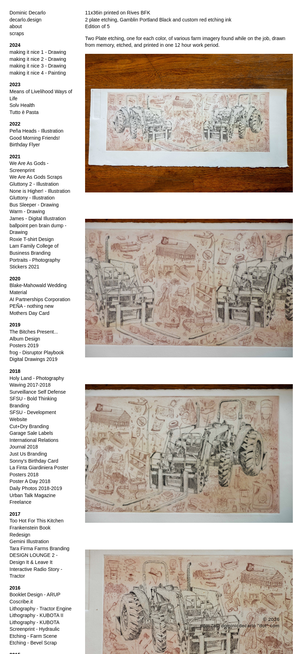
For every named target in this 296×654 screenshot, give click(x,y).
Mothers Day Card (29, 313)
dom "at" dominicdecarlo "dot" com (239, 625)
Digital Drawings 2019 (33, 359)
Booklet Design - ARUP (34, 594)
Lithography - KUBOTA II (36, 615)
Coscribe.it (21, 601)
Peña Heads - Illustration (36, 131)
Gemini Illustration (29, 541)
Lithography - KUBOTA (34, 622)
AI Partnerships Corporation (39, 299)
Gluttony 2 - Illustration (34, 184)
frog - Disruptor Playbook (36, 352)
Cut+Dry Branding (29, 426)
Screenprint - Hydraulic (34, 629)
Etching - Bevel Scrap (33, 643)
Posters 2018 (24, 474)
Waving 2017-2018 (30, 385)
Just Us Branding (28, 454)
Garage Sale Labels (31, 433)
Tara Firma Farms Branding (39, 548)
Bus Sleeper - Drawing (34, 205)
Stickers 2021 (24, 266)
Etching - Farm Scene (33, 636)
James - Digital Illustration (37, 218)
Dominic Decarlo (27, 12)
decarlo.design (25, 20)
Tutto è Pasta (24, 112)
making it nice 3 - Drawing (37, 66)
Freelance (20, 502)
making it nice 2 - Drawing (37, 59)
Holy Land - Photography (36, 378)
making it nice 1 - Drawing (37, 52)
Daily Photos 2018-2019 (35, 488)
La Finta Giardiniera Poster (38, 467)
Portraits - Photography (34, 260)
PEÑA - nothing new (31, 306)
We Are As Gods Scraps (35, 177)
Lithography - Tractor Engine (40, 608)
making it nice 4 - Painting (37, 73)
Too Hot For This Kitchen (36, 520)
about (15, 26)
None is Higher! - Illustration (39, 191)
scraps (16, 33)
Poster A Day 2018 (29, 481)
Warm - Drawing (27, 211)
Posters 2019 (24, 345)
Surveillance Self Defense (37, 392)
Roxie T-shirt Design (31, 239)
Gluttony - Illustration (31, 198)
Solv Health (22, 105)
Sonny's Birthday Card (33, 461)
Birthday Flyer (24, 144)
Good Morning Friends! (34, 138)
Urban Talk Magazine (32, 495)
